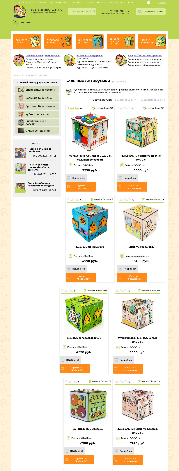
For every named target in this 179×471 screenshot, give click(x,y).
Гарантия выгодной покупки (43, 55)
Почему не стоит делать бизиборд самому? (38, 167)
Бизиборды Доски (22, 41)
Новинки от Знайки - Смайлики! (40, 150)
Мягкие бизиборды (148, 41)
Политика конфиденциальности (147, 454)
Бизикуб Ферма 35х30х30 (142, 404)
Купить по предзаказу (101, 178)
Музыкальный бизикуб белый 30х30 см (89, 323)
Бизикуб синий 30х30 (89, 238)
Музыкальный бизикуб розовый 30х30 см (37, 406)
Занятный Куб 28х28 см (142, 321)
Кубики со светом (37, 114)
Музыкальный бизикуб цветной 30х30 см (142, 157)
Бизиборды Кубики (54, 41)
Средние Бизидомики (40, 106)
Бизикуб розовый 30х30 (89, 404)
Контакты (101, 2)
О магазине (76, 2)
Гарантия (89, 2)
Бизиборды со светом (40, 89)
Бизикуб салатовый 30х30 (37, 321)
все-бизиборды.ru (47, 11)
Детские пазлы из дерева (115, 41)
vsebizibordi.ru (72, 468)
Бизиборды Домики (85, 41)
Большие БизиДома (38, 98)
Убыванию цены (124, 100)
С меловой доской (37, 130)
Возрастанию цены (152, 100)
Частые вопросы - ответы (121, 2)
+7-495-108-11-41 (120, 10)
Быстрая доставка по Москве (33, 2)
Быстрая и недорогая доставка (90, 56)
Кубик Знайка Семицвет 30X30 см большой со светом (89, 157)
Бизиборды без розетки (35, 123)
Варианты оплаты (59, 2)
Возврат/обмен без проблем (145, 55)
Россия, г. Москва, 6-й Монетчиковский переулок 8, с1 (44, 458)
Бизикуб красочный (142, 238)
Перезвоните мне (153, 11)
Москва (162, 2)
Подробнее (77, 178)
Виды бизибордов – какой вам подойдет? (41, 184)
